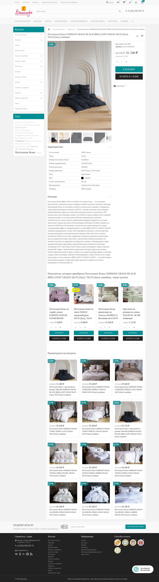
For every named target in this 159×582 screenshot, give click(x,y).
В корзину (129, 69)
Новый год (34, 146)
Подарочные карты (21, 109)
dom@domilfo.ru (22, 550)
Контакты (35, 2)
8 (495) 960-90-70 (136, 11)
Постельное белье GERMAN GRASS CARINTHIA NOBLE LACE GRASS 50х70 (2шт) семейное (128, 389)
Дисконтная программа (49, 2)
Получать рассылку (135, 527)
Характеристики (55, 147)
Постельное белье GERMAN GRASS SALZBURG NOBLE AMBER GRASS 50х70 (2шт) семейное (128, 512)
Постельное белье (22, 21)
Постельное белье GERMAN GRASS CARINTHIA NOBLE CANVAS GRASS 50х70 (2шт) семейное (96, 389)
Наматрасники (60, 21)
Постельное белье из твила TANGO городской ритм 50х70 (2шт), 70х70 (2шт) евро (83, 315)
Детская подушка (36, 141)
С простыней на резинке (22, 146)
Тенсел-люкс (19, 144)
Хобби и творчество (21, 98)
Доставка (26, 2)
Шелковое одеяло (20, 122)
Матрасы (18, 93)
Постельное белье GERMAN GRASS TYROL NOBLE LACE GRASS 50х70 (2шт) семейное (63, 431)
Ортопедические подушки (32, 125)
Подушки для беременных (23, 130)
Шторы (17, 82)
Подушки (38, 21)
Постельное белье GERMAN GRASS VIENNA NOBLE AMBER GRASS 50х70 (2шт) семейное (96, 473)
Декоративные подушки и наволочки (26, 135)
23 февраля (19, 141)
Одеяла (48, 21)
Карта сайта (85, 554)
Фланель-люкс (19, 125)
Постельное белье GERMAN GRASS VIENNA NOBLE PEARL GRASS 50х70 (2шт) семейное (63, 473)
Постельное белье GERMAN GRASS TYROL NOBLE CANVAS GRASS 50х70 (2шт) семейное (96, 431)
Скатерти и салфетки (22, 87)
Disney (17, 138)
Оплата (17, 2)
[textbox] (79, 11)
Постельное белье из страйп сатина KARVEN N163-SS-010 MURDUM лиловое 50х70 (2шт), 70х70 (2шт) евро (59, 318)
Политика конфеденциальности (91, 552)
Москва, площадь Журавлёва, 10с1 (28, 540)
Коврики (124, 21)
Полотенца (112, 21)
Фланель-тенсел (31, 122)
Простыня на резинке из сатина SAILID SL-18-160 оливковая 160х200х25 (131, 315)
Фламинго (39, 153)
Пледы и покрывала (79, 21)
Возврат (83, 545)
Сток (26, 138)
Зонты (17, 103)
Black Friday (27, 144)
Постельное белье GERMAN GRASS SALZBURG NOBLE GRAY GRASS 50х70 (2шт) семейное (96, 512)
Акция (30, 138)
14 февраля (29, 149)
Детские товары (98, 21)
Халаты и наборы (20, 77)
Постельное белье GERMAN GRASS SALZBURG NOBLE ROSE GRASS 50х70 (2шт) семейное (63, 512)
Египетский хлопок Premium (24, 133)
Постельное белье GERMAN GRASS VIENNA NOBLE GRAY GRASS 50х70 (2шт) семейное (128, 473)
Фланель (27, 141)
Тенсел (22, 138)
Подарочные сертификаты (69, 2)
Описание (52, 196)
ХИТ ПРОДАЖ (20, 149)
